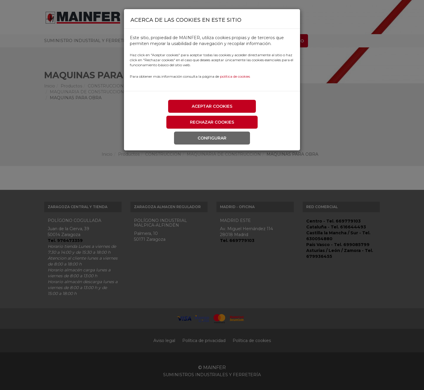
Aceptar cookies (212, 106)
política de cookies (235, 76)
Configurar (212, 138)
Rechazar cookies (212, 122)
